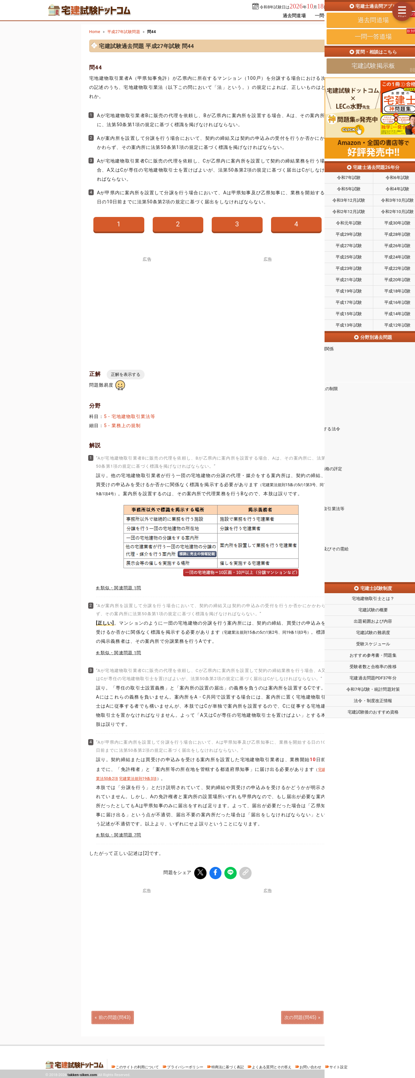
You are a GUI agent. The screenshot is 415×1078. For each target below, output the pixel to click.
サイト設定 (338, 1066)
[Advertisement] (268, 937)
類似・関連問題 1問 (121, 587)
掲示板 (358, 15)
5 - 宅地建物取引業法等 (129, 416)
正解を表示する (125, 374)
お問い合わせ (310, 1066)
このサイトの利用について (137, 1066)
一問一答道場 (328, 15)
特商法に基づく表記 (227, 1066)
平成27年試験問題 (123, 32)
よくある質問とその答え (272, 1066)
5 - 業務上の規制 (122, 425)
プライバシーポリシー (185, 1066)
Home (94, 32)
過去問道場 (294, 15)
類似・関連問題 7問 (121, 834)
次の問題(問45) (300, 1016)
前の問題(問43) (115, 1016)
